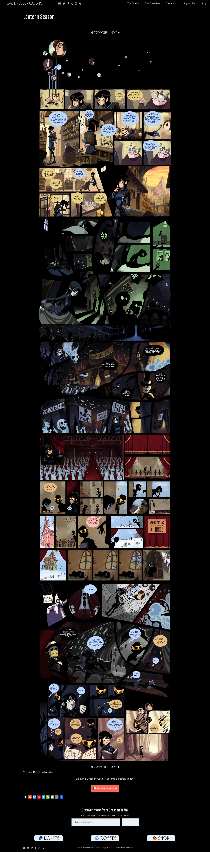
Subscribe (130, 822)
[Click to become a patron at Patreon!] (105, 788)
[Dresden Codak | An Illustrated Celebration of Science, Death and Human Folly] (24, 3)
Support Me (189, 3)
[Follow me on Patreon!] (69, 3)
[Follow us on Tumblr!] (73, 3)
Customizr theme (127, 848)
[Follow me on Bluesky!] (65, 3)
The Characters (152, 3)
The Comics (133, 3)
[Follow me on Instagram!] (77, 3)
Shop (204, 3)
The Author (171, 3)
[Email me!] (60, 3)
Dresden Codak (88, 848)
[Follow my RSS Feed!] (81, 3)
